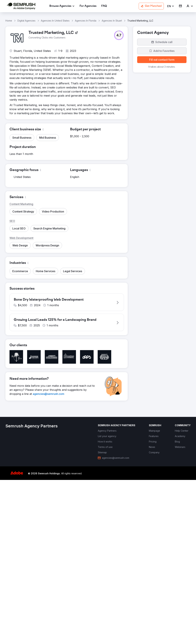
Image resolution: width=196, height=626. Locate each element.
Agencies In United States (55, 20)
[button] (170, 6)
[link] (88, 6)
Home (8, 20)
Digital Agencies (26, 20)
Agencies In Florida (85, 20)
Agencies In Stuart (112, 20)
